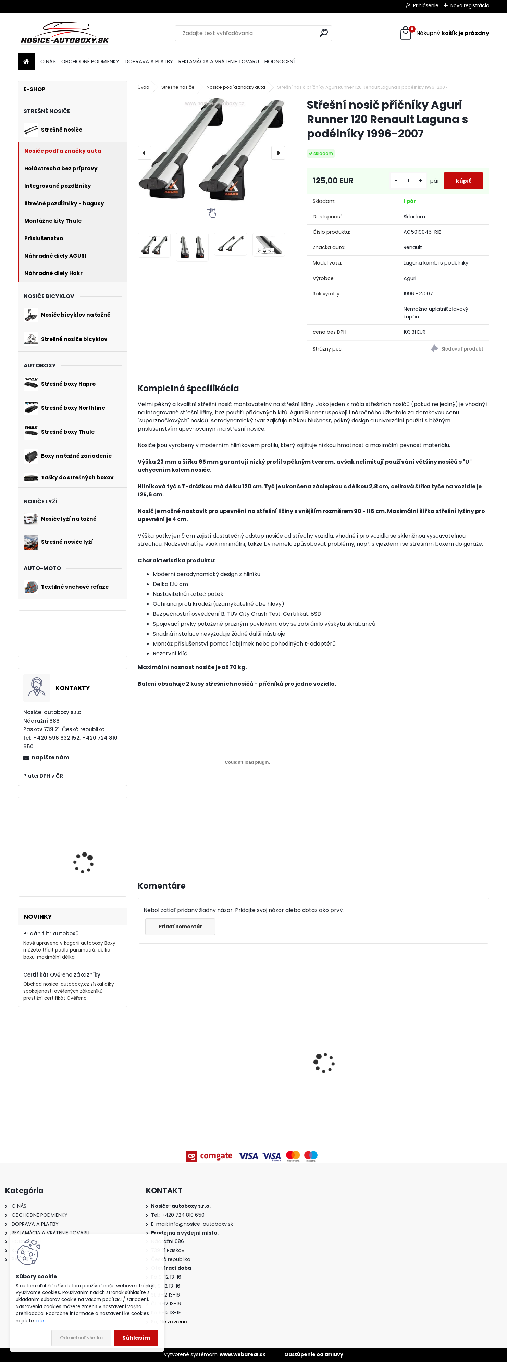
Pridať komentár (181, 926)
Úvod (143, 87)
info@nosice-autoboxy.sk (201, 1223)
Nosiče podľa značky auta (236, 87)
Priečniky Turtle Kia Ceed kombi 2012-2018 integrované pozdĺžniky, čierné (353, 1073)
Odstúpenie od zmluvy (313, 1354)
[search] (324, 33)
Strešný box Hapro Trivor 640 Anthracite (442, 1071)
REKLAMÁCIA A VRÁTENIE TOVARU (218, 61)
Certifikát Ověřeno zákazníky (61, 974)
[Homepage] (26, 62)
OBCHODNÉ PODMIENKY (90, 61)
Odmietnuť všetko (81, 1338)
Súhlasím (136, 1338)
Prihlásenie (425, 5)
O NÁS (48, 61)
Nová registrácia (469, 5)
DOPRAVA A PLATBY (149, 61)
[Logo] (65, 33)
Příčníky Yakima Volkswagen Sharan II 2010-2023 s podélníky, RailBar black (269, 1063)
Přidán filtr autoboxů (51, 933)
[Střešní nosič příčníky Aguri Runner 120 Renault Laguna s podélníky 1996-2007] (211, 150)
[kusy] (405, 181)
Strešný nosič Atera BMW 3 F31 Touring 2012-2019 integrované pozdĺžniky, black (178, 1076)
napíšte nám (50, 757)
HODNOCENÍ (279, 61)
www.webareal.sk (242, 1354)
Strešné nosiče (178, 87)
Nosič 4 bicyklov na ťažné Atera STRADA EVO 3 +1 (92, 869)
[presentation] (144, 153)
